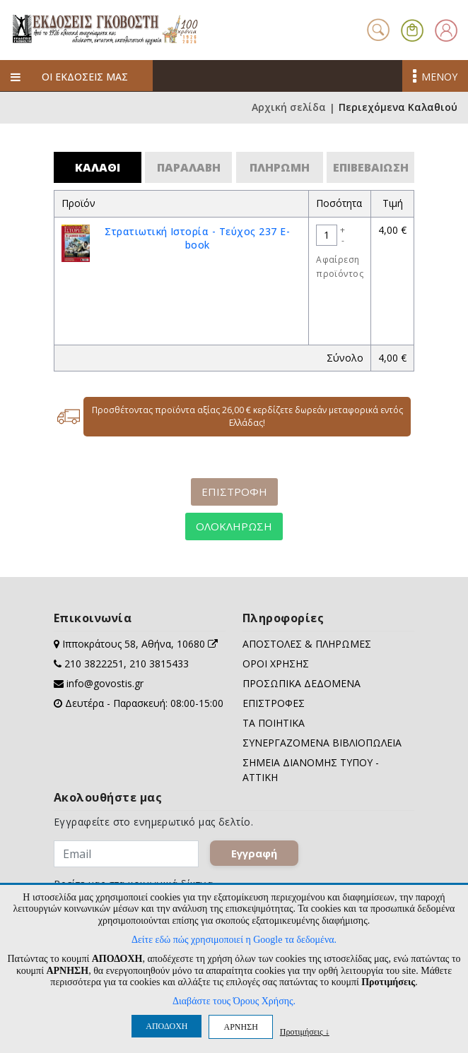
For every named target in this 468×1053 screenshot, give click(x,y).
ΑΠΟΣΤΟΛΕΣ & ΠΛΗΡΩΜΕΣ (306, 643)
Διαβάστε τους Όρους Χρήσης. (234, 1001)
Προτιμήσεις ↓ (304, 1031)
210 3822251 (94, 663)
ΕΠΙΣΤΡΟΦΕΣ (273, 703)
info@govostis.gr (105, 683)
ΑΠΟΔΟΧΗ (166, 1026)
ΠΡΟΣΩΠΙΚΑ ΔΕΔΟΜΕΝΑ (301, 683)
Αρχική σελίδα (289, 107)
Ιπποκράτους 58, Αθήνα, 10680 (140, 643)
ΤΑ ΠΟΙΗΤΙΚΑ (273, 723)
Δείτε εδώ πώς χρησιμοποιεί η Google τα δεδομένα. (234, 939)
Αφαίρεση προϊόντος (339, 267)
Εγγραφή (254, 853)
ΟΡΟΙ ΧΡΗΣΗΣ (275, 663)
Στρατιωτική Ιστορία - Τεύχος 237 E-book (197, 238)
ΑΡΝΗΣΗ (240, 1027)
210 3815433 (159, 663)
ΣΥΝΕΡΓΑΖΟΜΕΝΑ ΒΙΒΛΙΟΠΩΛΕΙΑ (322, 742)
